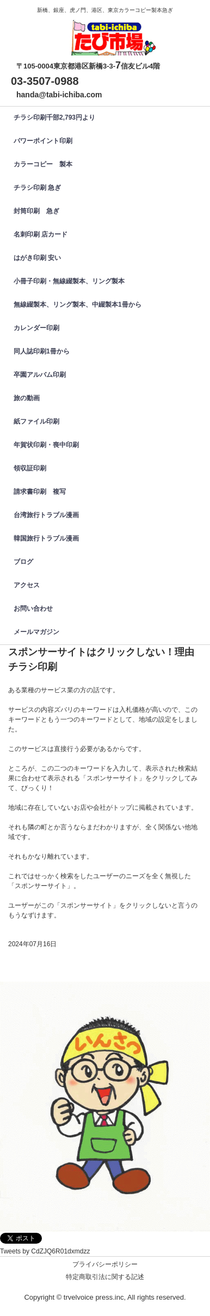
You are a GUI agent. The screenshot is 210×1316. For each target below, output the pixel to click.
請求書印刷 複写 (40, 491)
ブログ (23, 562)
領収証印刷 (30, 468)
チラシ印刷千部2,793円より (54, 117)
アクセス (27, 585)
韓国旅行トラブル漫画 (46, 538)
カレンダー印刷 (40, 328)
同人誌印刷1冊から (42, 351)
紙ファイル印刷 (36, 421)
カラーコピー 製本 (43, 164)
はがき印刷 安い (37, 258)
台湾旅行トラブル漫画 (46, 515)
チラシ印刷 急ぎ (37, 187)
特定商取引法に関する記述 (105, 1277)
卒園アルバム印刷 (40, 374)
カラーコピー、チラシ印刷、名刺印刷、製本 (110, 29)
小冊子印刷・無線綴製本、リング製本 (69, 281)
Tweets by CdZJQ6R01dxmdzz (45, 1251)
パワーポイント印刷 (43, 141)
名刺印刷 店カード (40, 234)
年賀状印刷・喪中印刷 (46, 445)
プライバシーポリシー (105, 1264)
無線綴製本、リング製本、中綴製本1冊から (77, 304)
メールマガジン (36, 632)
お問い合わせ (33, 608)
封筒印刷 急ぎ (36, 211)
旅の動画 (27, 398)
